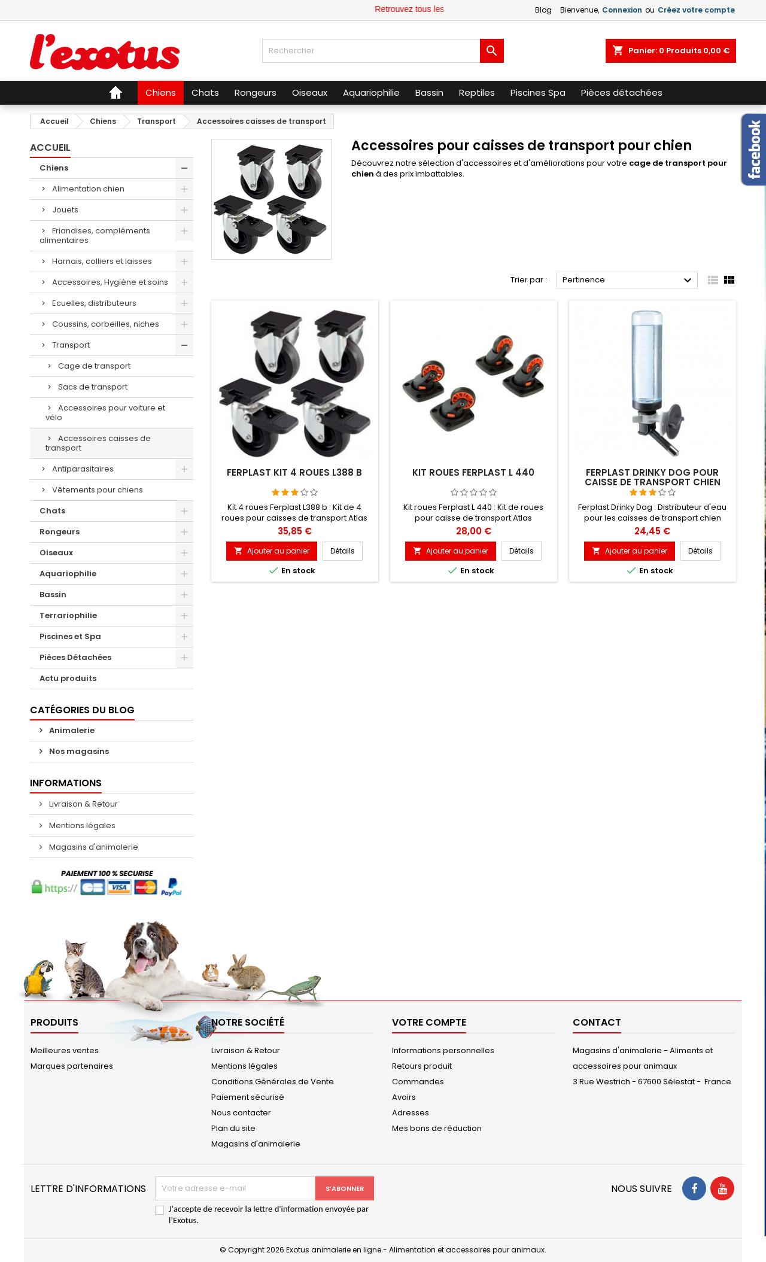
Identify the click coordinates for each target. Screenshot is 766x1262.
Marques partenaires (72, 1066)
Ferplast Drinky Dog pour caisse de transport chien (653, 477)
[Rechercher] (382, 51)
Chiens (53, 168)
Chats (52, 510)
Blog (543, 10)
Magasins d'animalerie (92, 847)
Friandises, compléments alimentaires (94, 235)
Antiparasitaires (83, 469)
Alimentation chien (88, 188)
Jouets (65, 209)
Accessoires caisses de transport (98, 443)
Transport (71, 345)
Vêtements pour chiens (97, 489)
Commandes (418, 1081)
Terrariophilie (68, 615)
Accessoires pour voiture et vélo (105, 412)
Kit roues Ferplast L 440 (473, 472)
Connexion (622, 10)
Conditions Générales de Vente (272, 1081)
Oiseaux (56, 552)
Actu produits (67, 678)
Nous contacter (241, 1112)
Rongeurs (59, 531)
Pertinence (629, 280)
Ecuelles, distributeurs (94, 303)
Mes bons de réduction (437, 1128)
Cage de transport (94, 366)
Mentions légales (81, 825)
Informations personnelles (443, 1050)
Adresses (410, 1112)
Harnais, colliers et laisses (102, 261)
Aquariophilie (67, 573)
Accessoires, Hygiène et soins (110, 282)
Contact (597, 1022)
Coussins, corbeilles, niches (105, 324)
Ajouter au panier (271, 551)
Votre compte (429, 1022)
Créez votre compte (696, 10)
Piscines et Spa (70, 636)
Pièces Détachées (75, 657)
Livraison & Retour (82, 804)
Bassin (52, 594)
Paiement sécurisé (247, 1097)
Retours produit (422, 1066)
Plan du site (233, 1128)
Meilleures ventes (65, 1050)
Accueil (50, 147)
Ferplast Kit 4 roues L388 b (294, 472)
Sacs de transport (92, 387)
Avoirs (404, 1097)
